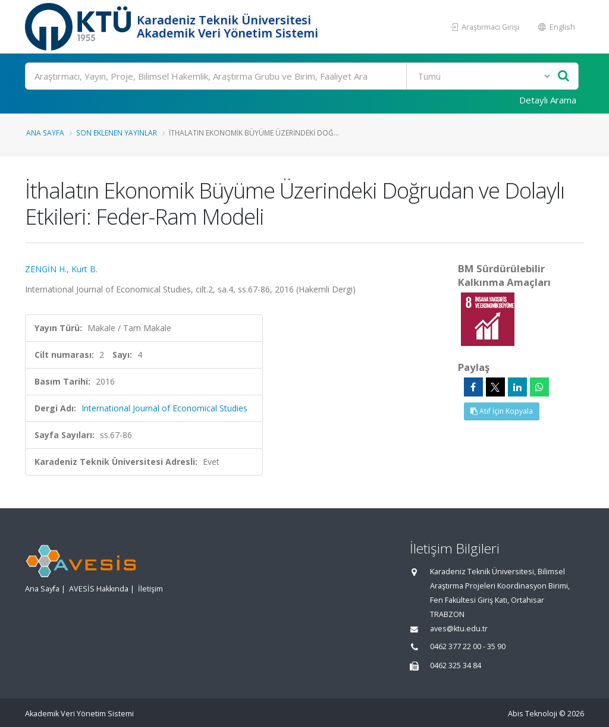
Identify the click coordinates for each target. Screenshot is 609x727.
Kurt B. (84, 269)
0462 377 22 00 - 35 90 (468, 646)
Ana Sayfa (45, 132)
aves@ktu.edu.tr (459, 629)
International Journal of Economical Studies (164, 408)
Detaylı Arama (547, 100)
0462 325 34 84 (455, 665)
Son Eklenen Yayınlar (116, 132)
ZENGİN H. (46, 269)
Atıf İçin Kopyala (501, 411)
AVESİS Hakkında (98, 589)
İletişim (150, 589)
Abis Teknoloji (532, 714)
